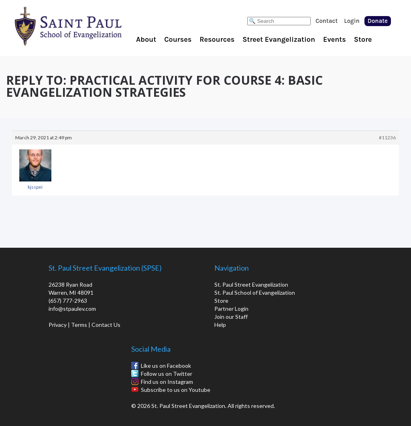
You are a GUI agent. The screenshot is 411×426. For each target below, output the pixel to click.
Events (334, 39)
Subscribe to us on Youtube (175, 389)
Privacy (58, 324)
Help (220, 324)
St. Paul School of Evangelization (84, 26)
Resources (216, 39)
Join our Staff (231, 316)
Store (363, 39)
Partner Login (231, 308)
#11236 (387, 138)
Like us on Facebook (166, 365)
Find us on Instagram (167, 381)
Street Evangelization (278, 39)
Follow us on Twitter (166, 373)
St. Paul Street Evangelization (251, 284)
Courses (177, 39)
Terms (79, 324)
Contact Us (106, 324)
